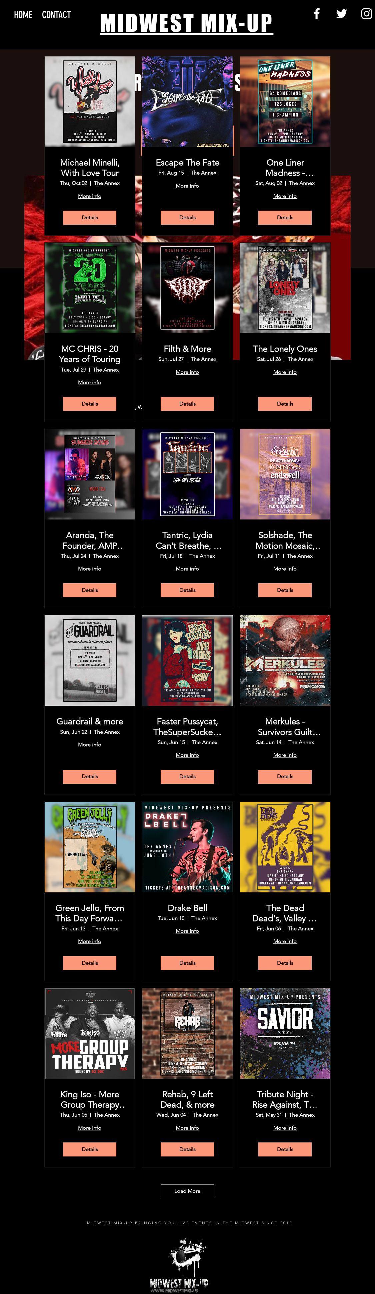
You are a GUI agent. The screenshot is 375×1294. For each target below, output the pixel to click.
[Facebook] (316, 13)
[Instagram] (366, 13)
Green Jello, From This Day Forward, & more (89, 913)
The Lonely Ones (285, 349)
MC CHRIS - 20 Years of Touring (89, 354)
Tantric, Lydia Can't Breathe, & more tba (187, 540)
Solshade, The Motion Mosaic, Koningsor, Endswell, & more (285, 540)
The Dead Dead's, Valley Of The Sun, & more (285, 913)
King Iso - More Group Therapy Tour (89, 1099)
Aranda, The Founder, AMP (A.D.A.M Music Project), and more (90, 540)
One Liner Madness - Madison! (285, 168)
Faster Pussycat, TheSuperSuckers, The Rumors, (187, 726)
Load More (187, 1191)
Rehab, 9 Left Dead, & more (187, 1099)
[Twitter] (341, 13)
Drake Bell (187, 908)
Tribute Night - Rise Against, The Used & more (285, 1099)
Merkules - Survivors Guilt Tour (285, 726)
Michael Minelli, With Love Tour (90, 168)
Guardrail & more (89, 721)
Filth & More (187, 349)
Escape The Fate (187, 163)
